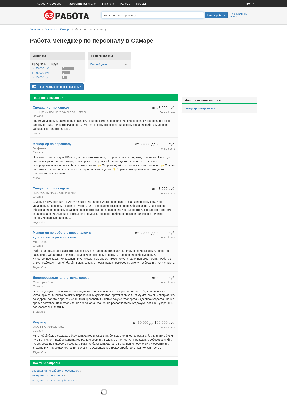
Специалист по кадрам (51, 107)
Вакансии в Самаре (57, 29)
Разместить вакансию (82, 3)
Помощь (141, 3)
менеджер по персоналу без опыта (54, 380)
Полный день (99, 64)
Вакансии (108, 3)
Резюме (125, 3)
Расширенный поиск (238, 15)
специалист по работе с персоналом (56, 370)
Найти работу (216, 15)
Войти (250, 3)
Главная (35, 29)
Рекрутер (40, 322)
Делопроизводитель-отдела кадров (61, 277)
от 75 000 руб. (41, 77)
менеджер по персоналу (48, 375)
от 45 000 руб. (41, 68)
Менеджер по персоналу (52, 144)
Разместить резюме (49, 3)
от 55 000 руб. (41, 72)
